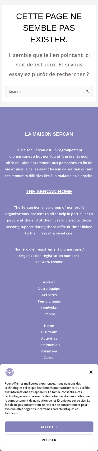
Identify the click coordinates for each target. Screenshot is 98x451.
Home (49, 325)
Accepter (49, 427)
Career (49, 357)
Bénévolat (49, 307)
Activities (49, 338)
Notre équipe (49, 288)
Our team (49, 332)
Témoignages (49, 301)
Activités (49, 294)
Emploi (49, 314)
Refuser (49, 440)
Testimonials (49, 344)
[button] (91, 372)
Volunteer (49, 351)
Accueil (49, 282)
